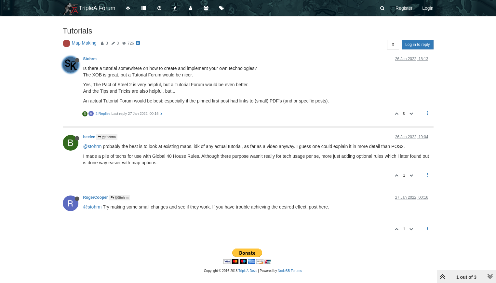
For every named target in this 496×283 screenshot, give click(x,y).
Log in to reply (417, 44)
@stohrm (92, 146)
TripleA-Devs (247, 271)
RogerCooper (95, 197)
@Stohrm (107, 137)
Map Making (84, 43)
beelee (89, 137)
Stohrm (90, 59)
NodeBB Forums (290, 271)
